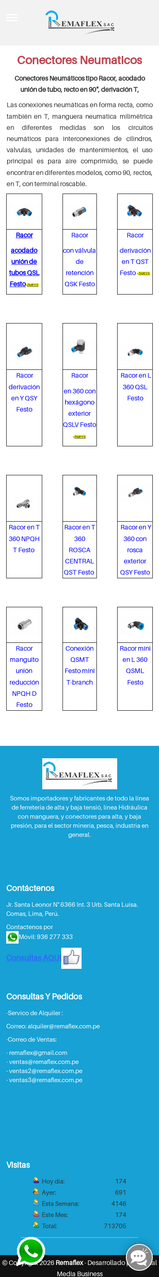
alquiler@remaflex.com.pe (64, 1026)
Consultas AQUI (44, 957)
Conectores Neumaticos (79, 60)
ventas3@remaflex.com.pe (45, 1079)
